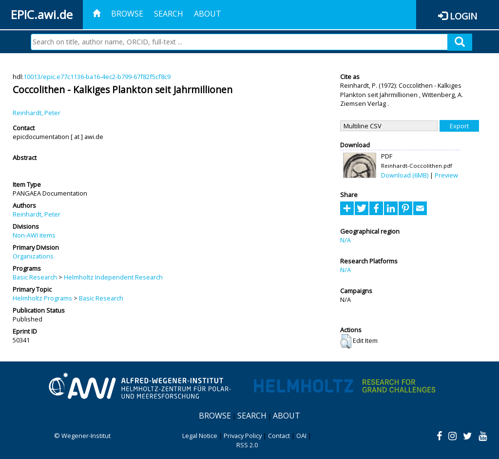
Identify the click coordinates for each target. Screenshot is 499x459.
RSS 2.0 (247, 444)
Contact (279, 435)
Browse (127, 13)
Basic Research (35, 277)
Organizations (33, 256)
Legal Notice (199, 435)
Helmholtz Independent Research (113, 277)
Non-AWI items (34, 235)
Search (168, 13)
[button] (345, 341)
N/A (345, 240)
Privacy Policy (243, 435)
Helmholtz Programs (42, 298)
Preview (446, 175)
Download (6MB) (404, 175)
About (207, 13)
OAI (301, 435)
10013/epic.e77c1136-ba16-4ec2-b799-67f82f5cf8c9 (97, 76)
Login (463, 16)
